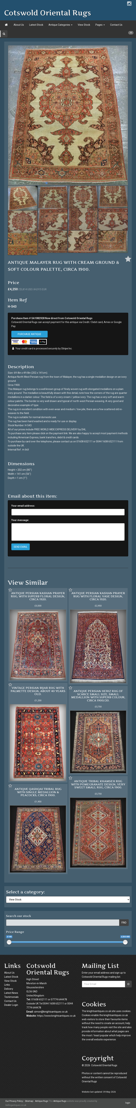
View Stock (84, 24)
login (127, 1103)
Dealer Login (11, 1005)
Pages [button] (100, 24)
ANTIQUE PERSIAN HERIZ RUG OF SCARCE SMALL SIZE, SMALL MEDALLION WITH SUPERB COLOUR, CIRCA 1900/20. (98, 695)
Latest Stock (36, 24)
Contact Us (116, 24)
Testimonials (11, 997)
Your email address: (23, 505)
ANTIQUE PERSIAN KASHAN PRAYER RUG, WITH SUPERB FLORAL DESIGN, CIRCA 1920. (38, 596)
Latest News (11, 992)
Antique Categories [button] (60, 24)
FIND (123, 922)
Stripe (64, 348)
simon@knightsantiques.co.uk (51, 1011)
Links (7, 984)
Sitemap (29, 1101)
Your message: (20, 520)
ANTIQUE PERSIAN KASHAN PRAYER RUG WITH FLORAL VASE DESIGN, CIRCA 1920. (98, 596)
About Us (19, 24)
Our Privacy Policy (14, 1101)
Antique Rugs (41, 1101)
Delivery (8, 988)
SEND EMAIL (20, 546)
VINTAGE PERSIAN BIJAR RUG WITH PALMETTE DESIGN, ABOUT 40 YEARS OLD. (38, 691)
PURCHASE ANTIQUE (29, 334)
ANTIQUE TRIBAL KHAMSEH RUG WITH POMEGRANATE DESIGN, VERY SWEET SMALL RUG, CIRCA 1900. (98, 784)
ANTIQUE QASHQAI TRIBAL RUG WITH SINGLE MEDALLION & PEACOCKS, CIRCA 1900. (38, 792)
